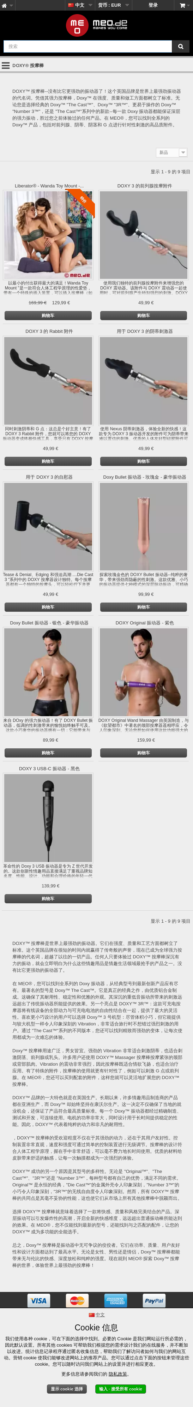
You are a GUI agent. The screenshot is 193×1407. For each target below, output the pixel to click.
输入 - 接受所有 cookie (120, 1389)
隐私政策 (118, 1374)
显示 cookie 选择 (67, 1389)
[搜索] (180, 46)
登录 (153, 5)
